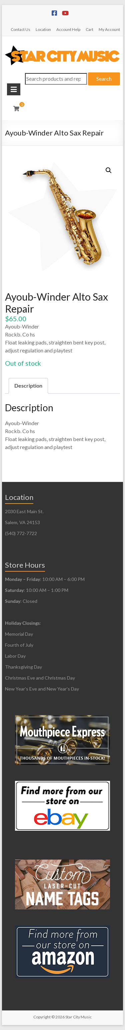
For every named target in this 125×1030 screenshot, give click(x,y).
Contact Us (20, 29)
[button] (109, 170)
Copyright (42, 1016)
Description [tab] (28, 385)
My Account (109, 29)
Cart (89, 29)
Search (104, 78)
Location (43, 29)
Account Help (68, 29)
